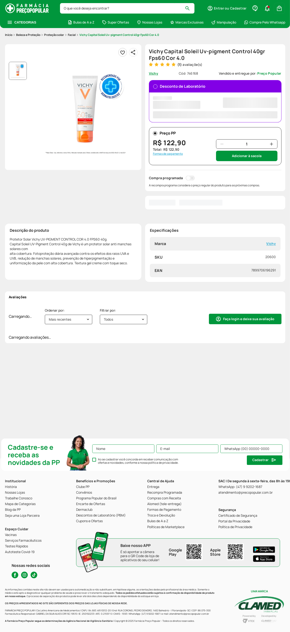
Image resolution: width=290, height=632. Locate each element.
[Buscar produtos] (189, 8)
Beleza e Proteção (28, 35)
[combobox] (127, 8)
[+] (271, 144)
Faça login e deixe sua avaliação (248, 319)
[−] (222, 144)
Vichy (271, 244)
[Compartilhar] (133, 52)
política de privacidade (163, 463)
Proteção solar (54, 35)
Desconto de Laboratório (215, 101)
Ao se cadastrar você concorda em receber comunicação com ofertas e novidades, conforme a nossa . (138, 461)
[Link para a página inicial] (8, 35)
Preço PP (164, 133)
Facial (72, 35)
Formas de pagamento (168, 153)
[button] (226, 8)
